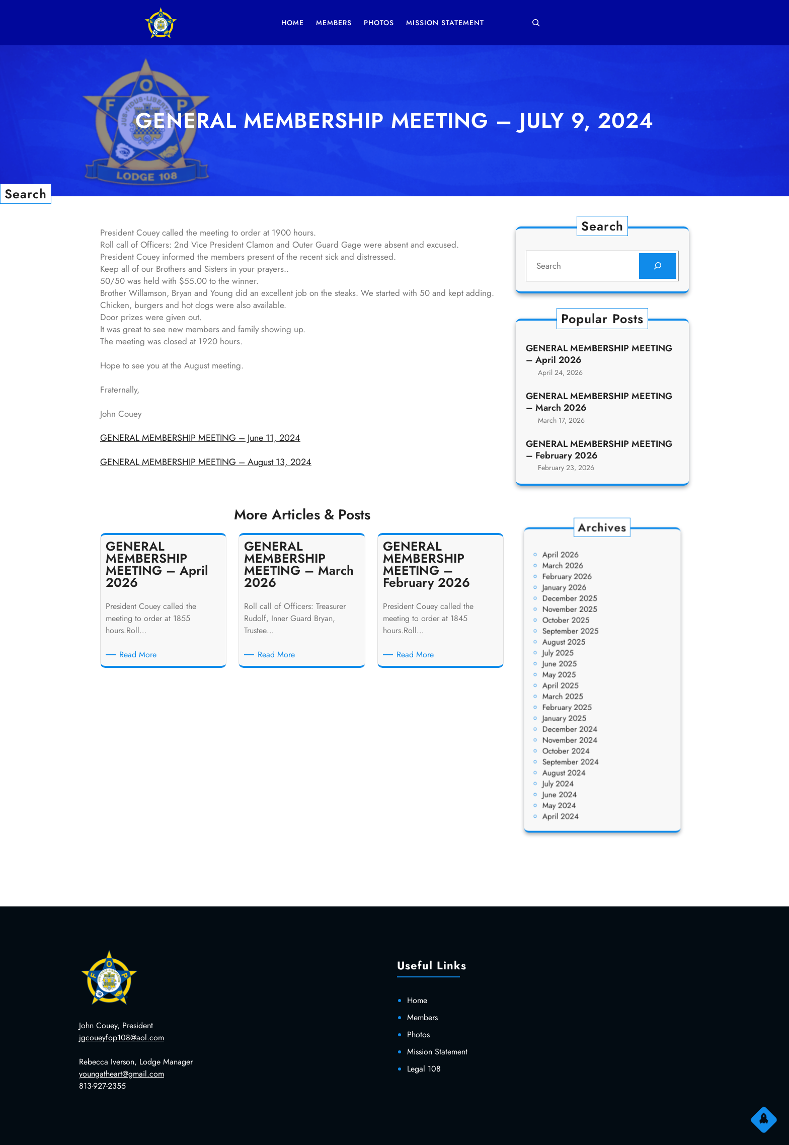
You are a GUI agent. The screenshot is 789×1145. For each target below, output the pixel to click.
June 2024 (572, 761)
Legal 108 (424, 1069)
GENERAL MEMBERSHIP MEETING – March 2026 (599, 402)
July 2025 (571, 661)
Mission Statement (437, 1051)
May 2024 (572, 768)
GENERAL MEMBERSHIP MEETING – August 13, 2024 (205, 462)
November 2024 (579, 722)
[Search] (657, 266)
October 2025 (576, 638)
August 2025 (575, 653)
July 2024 (571, 753)
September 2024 (580, 737)
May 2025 (572, 676)
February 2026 (577, 607)
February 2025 (577, 699)
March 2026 (574, 599)
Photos (418, 1034)
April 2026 (573, 591)
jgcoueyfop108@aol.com (121, 1037)
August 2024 (575, 745)
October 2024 (576, 730)
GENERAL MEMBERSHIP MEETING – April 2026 (599, 355)
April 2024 (573, 776)
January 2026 (575, 615)
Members (422, 1017)
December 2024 (579, 714)
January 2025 (575, 707)
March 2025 (574, 692)
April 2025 (573, 684)
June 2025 (572, 668)
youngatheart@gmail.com (121, 1074)
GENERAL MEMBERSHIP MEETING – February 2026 (599, 449)
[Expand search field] (536, 22)
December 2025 (579, 622)
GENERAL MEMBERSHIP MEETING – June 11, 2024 (200, 437)
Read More (139, 655)
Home (417, 1000)
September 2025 (580, 645)
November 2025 (579, 630)
